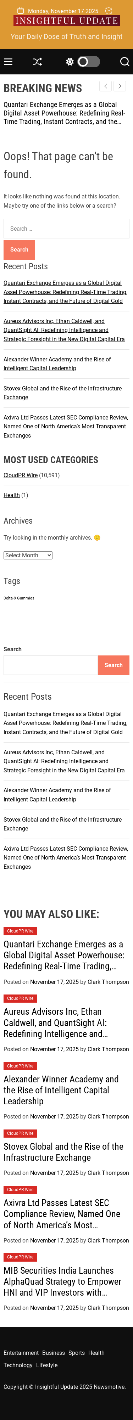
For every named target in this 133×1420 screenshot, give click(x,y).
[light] (81, 61)
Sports (76, 1352)
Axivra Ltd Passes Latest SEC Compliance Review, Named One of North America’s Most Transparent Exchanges (66, 426)
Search (13, 649)
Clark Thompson (108, 982)
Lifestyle (46, 1365)
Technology (18, 1365)
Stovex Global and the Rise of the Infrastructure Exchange (63, 1152)
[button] (119, 86)
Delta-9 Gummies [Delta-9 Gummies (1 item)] (19, 598)
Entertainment (21, 1352)
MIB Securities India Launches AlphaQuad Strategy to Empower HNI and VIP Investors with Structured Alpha (62, 1287)
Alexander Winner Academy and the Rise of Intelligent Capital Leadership (61, 1090)
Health (12, 495)
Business (53, 1352)
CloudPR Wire (21, 475)
